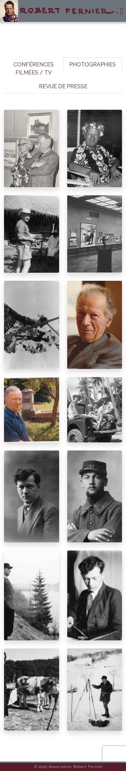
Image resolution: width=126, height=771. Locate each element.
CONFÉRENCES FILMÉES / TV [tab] (33, 68)
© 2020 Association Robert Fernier (68, 767)
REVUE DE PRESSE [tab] (63, 86)
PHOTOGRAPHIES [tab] (92, 64)
